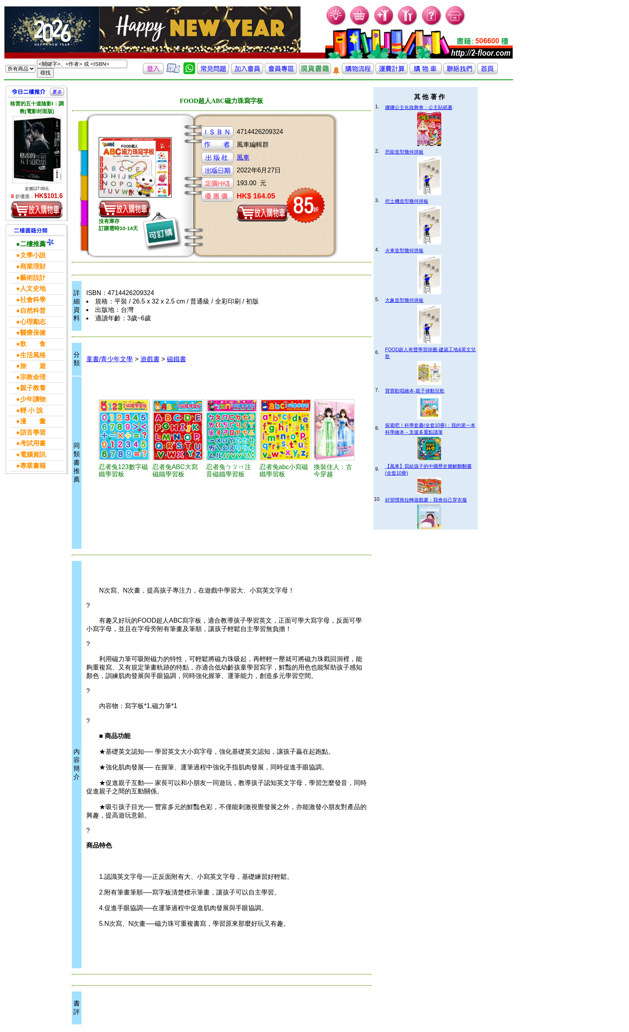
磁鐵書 (176, 359)
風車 (243, 157)
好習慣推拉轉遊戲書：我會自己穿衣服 (426, 500)
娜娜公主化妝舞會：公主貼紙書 (418, 107)
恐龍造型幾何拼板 (404, 152)
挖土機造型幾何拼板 (406, 201)
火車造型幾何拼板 (404, 250)
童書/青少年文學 (109, 359)
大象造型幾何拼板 (404, 300)
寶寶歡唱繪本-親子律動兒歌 (414, 391)
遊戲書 (150, 359)
